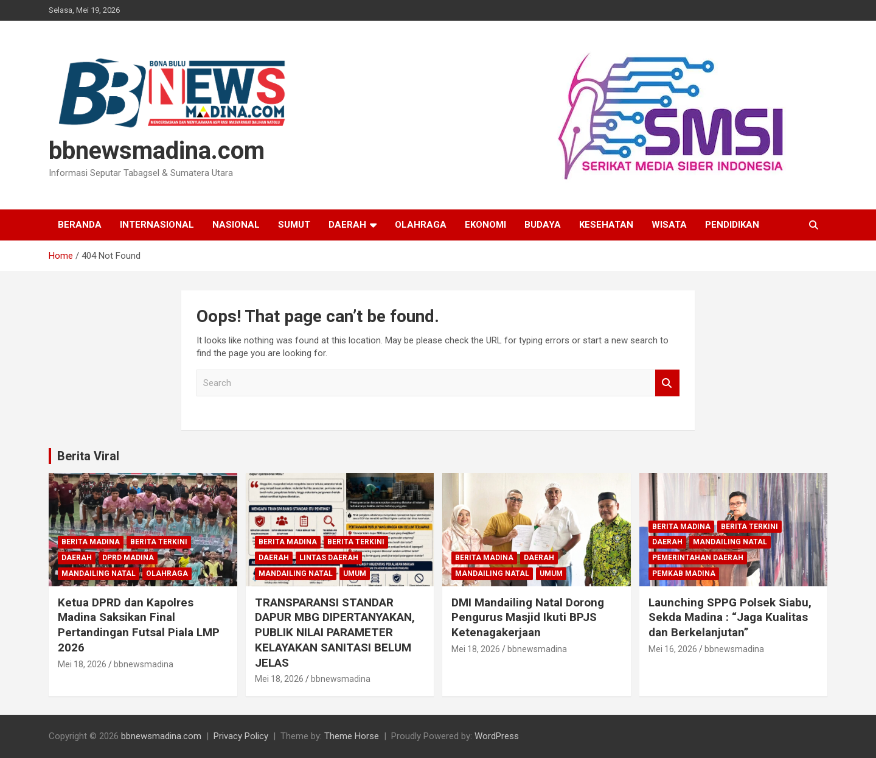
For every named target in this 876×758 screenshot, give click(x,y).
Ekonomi (485, 224)
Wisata (669, 224)
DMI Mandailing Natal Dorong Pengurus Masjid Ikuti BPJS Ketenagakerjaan (527, 617)
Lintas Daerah (328, 557)
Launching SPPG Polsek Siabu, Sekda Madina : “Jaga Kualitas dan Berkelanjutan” (730, 617)
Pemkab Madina (683, 573)
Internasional (157, 224)
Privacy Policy (241, 736)
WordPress (496, 736)
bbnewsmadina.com (157, 150)
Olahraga (421, 224)
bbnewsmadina (143, 664)
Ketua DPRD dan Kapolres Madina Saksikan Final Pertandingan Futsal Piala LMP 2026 (139, 624)
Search (667, 383)
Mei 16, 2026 (672, 649)
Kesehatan (606, 224)
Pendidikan (732, 224)
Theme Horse (351, 736)
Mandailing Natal (98, 573)
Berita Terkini (158, 542)
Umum (354, 573)
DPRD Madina (128, 557)
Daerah (347, 224)
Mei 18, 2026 (82, 664)
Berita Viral (88, 456)
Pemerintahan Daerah (697, 557)
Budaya (542, 224)
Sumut (294, 224)
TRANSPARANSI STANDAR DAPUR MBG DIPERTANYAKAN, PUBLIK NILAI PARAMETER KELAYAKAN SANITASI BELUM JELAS (335, 632)
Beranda (80, 224)
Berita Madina (90, 542)
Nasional (236, 224)
